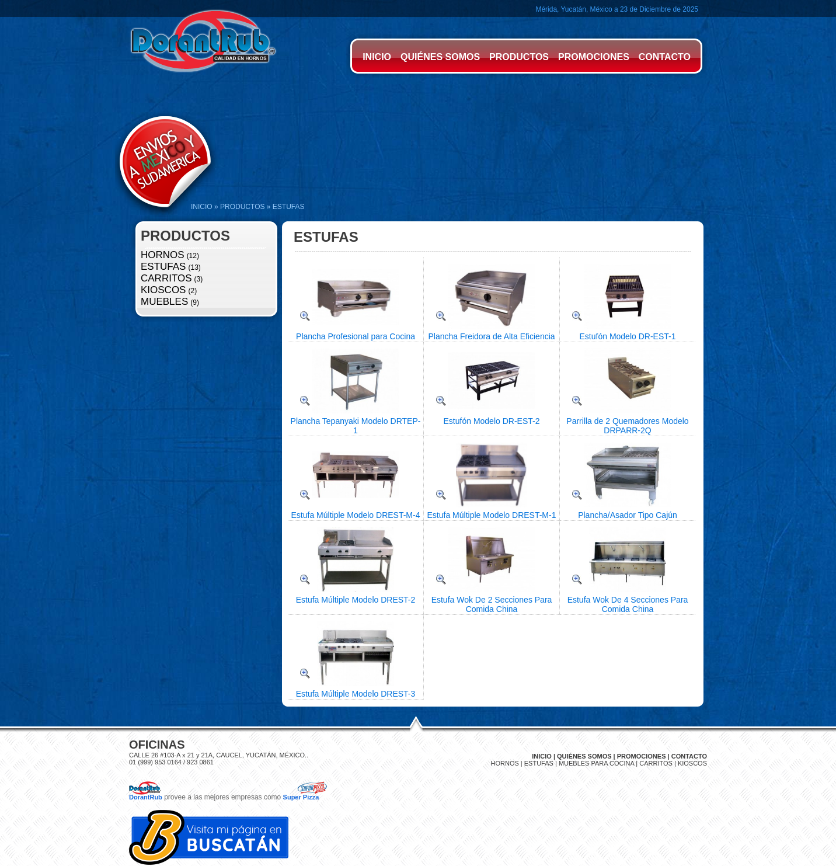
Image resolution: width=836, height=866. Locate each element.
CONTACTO (665, 57)
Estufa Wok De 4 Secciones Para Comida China (627, 604)
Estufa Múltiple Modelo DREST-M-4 (355, 515)
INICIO (377, 57)
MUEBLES (164, 301)
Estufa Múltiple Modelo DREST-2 (356, 599)
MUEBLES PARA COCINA (596, 763)
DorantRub (145, 797)
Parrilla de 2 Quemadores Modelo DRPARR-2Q (627, 425)
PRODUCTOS (519, 57)
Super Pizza (301, 797)
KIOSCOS (163, 289)
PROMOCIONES (593, 57)
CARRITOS (166, 278)
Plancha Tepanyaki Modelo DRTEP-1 (356, 425)
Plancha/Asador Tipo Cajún (627, 515)
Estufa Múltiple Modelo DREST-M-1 (491, 515)
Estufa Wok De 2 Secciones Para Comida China (491, 604)
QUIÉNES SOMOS (440, 57)
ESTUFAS (163, 266)
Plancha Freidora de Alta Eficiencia (491, 336)
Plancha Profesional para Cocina (355, 336)
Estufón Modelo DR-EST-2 (492, 421)
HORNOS (162, 254)
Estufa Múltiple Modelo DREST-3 (356, 693)
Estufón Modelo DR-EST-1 (628, 336)
